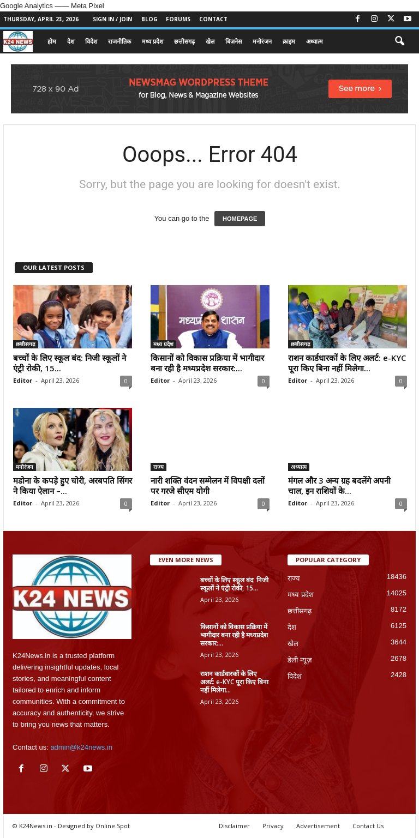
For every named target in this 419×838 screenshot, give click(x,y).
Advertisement (318, 826)
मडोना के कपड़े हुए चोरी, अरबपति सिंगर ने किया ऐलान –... (72, 485)
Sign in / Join (112, 19)
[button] (399, 41)
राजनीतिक (119, 41)
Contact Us (368, 826)
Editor (22, 380)
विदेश (91, 41)
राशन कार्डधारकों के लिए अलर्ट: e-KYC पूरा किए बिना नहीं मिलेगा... (347, 362)
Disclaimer (234, 826)
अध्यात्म (314, 41)
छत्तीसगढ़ (184, 41)
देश (70, 41)
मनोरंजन (262, 41)
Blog (149, 19)
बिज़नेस (233, 41)
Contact (213, 19)
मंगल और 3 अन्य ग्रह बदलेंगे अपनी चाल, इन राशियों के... (339, 485)
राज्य (158, 467)
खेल (210, 41)
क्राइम (289, 41)
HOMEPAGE (240, 218)
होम (51, 41)
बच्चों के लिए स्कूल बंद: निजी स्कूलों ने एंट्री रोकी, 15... (69, 362)
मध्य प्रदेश (152, 41)
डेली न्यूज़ (300, 660)
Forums (178, 19)
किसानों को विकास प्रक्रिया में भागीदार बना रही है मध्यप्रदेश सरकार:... (207, 362)
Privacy (273, 826)
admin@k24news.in (81, 747)
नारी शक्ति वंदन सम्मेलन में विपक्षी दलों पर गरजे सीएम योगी (208, 485)
